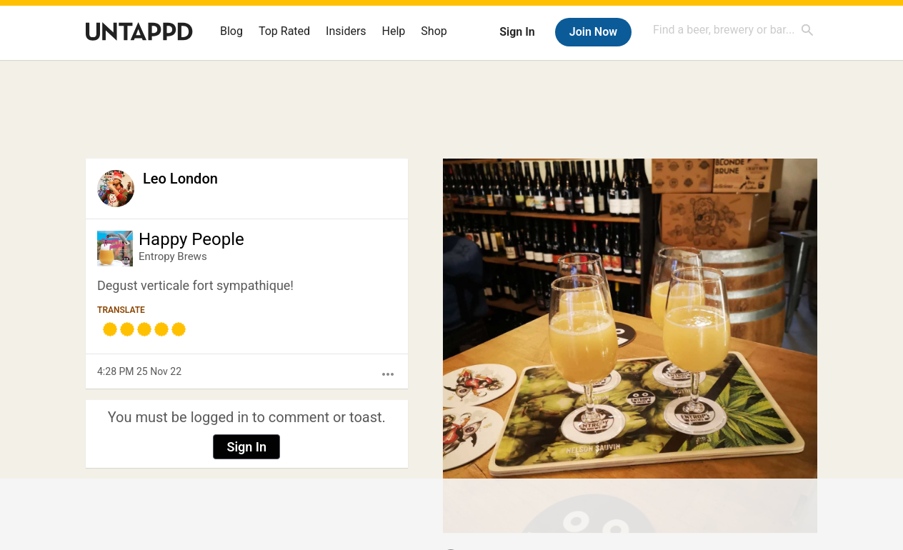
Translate (121, 310)
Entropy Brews (173, 256)
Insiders (346, 31)
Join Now (593, 32)
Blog (231, 31)
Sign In (516, 32)
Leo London (180, 178)
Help (394, 31)
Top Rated (284, 31)
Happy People (191, 239)
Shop (433, 31)
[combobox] (733, 29)
